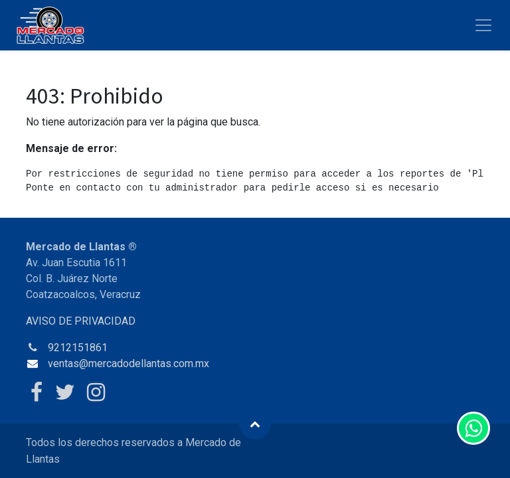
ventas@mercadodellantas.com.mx (128, 363)
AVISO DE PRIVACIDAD (80, 321)
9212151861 (78, 347)
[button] (255, 423)
